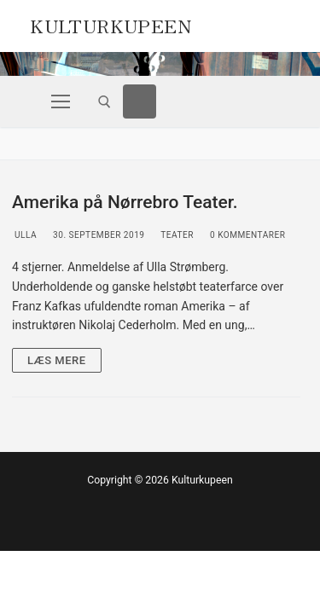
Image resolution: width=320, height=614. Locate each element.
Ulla (24, 235)
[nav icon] (60, 101)
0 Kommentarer (246, 235)
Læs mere (56, 360)
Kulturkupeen (110, 24)
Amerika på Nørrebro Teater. (125, 202)
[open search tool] (104, 102)
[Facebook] (140, 101)
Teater (176, 235)
